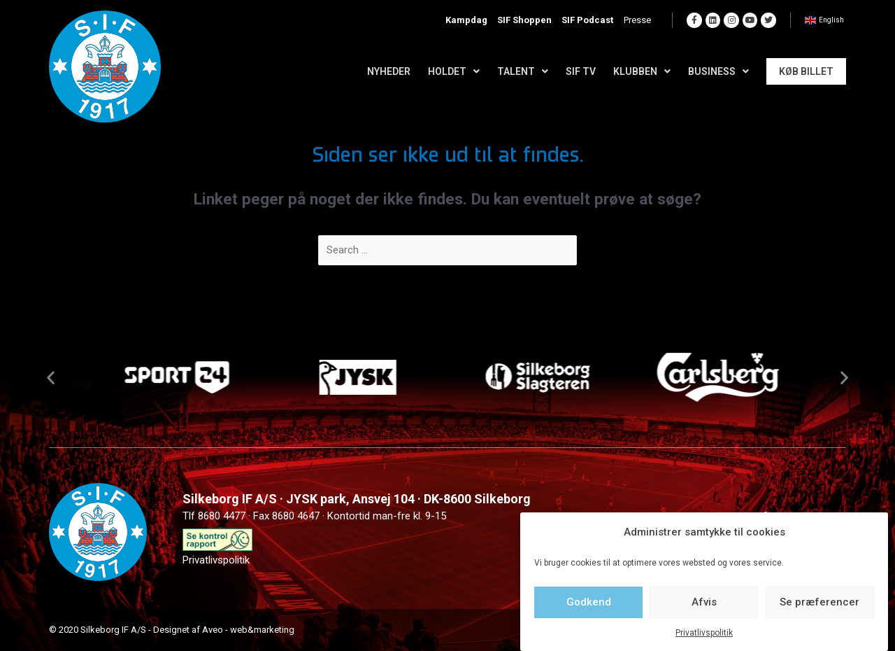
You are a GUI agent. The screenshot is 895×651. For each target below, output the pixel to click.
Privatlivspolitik (704, 633)
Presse (641, 20)
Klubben (642, 71)
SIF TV (581, 71)
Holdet (454, 71)
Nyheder (388, 71)
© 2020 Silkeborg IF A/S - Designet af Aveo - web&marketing (171, 629)
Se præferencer (819, 602)
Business (718, 71)
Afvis (704, 602)
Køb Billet (806, 71)
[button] (50, 377)
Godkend (588, 602)
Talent (522, 71)
